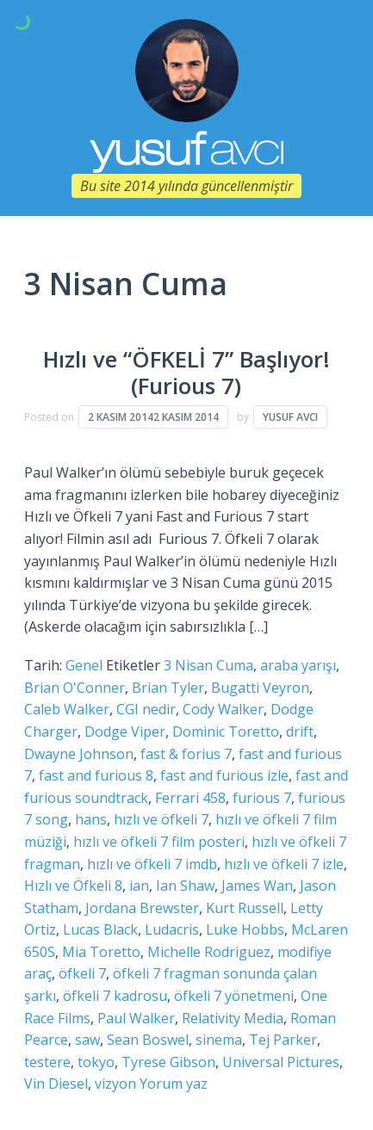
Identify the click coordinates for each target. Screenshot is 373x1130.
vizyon (115, 1083)
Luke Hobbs (245, 929)
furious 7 (262, 797)
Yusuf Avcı (290, 417)
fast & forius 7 (186, 753)
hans (91, 819)
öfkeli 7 (82, 973)
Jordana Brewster (142, 907)
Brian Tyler (168, 687)
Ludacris (172, 929)
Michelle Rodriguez (208, 951)
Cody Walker (223, 709)
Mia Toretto (101, 951)
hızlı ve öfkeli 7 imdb (152, 864)
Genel (84, 665)
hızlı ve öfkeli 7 (161, 819)
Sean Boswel (148, 1039)
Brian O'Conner (74, 687)
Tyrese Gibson (168, 1062)
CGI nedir (146, 709)
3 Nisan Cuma (208, 665)
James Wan (257, 885)
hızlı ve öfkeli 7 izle (284, 864)
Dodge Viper (124, 731)
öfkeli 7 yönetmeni (234, 995)
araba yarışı (298, 665)
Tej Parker (283, 1039)
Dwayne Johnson (79, 753)
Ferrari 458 (190, 797)
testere (47, 1062)
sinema (219, 1039)
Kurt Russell (244, 907)
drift (300, 731)
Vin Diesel (56, 1083)
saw (87, 1039)
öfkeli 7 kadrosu (115, 995)
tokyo (96, 1062)
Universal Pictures (280, 1062)
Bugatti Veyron (260, 687)
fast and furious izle (224, 775)
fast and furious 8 (96, 775)
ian (139, 885)
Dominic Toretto (225, 731)
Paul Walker (136, 1018)
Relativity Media (232, 1018)
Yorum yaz (174, 1083)
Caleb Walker (66, 709)
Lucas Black (100, 929)
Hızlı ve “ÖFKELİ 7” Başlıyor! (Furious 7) (186, 372)
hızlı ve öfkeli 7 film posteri (159, 841)
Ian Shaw (185, 885)
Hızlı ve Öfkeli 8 (73, 885)
